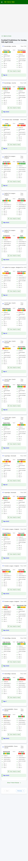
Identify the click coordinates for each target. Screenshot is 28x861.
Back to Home (6, 36)
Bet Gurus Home (9, 2)
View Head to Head (14, 71)
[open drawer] (1, 2)
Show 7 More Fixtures (14, 782)
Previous (20, 791)
